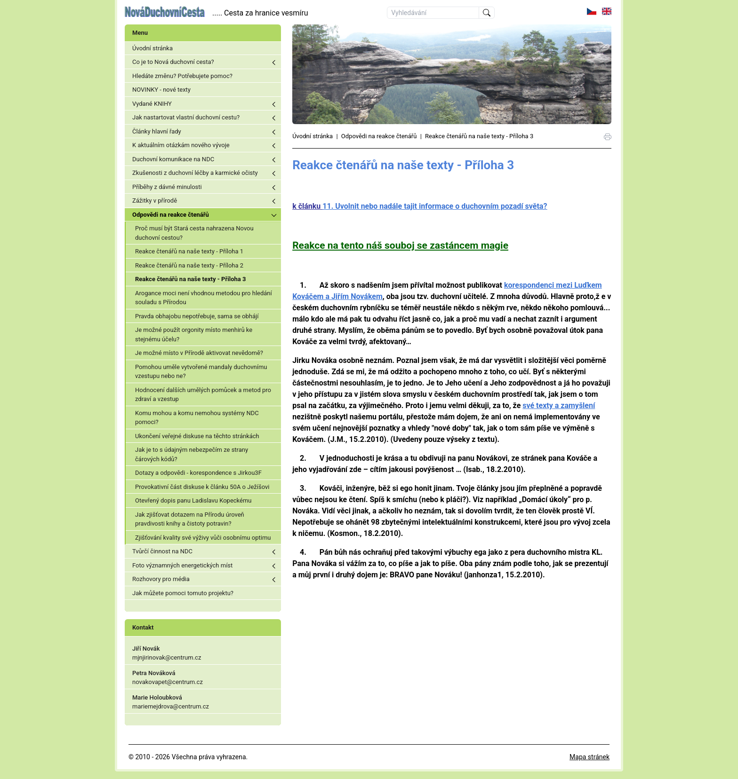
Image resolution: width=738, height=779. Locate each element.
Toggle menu (274, 62)
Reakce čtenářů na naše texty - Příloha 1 (189, 251)
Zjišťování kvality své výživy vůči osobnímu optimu (203, 537)
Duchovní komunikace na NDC (173, 159)
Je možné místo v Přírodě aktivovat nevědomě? (199, 352)
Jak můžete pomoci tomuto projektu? (182, 593)
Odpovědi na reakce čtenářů (170, 214)
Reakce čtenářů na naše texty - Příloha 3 (190, 279)
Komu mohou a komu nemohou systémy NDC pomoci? (197, 417)
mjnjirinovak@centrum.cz (166, 657)
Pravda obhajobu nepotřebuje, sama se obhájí (196, 316)
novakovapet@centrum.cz (167, 681)
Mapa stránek (590, 757)
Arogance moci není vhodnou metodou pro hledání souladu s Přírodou (203, 298)
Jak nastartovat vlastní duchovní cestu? (186, 117)
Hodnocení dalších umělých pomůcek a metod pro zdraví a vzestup (203, 394)
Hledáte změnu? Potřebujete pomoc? (182, 75)
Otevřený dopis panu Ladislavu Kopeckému (193, 500)
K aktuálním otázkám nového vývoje (181, 145)
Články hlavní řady (156, 131)
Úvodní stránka (152, 48)
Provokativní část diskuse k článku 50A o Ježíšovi (202, 486)
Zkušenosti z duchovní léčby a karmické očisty (195, 172)
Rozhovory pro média (161, 578)
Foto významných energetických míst (182, 565)
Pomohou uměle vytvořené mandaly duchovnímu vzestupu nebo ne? (201, 371)
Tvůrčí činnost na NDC (162, 551)
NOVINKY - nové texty (161, 89)
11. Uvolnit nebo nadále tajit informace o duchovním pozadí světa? (434, 206)
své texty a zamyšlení (558, 405)
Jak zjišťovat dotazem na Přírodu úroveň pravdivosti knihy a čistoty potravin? (189, 519)
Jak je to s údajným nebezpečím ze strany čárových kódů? (191, 454)
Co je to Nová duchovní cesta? (173, 61)
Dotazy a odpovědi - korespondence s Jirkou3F (198, 472)
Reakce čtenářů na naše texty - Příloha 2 (189, 265)
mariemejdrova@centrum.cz (170, 706)
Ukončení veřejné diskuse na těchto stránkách (197, 436)
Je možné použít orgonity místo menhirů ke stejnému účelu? (193, 334)
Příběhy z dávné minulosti (167, 186)
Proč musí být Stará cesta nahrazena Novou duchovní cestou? (194, 233)
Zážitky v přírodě (154, 200)
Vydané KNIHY (152, 103)
